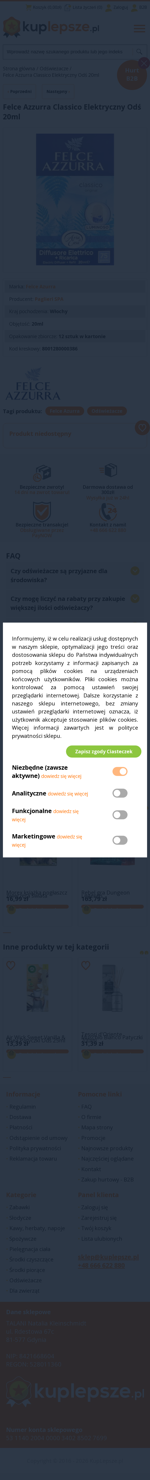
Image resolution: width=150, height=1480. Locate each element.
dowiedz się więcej (61, 779)
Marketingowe (33, 839)
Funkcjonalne (32, 814)
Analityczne (30, 796)
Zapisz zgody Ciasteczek (100, 751)
